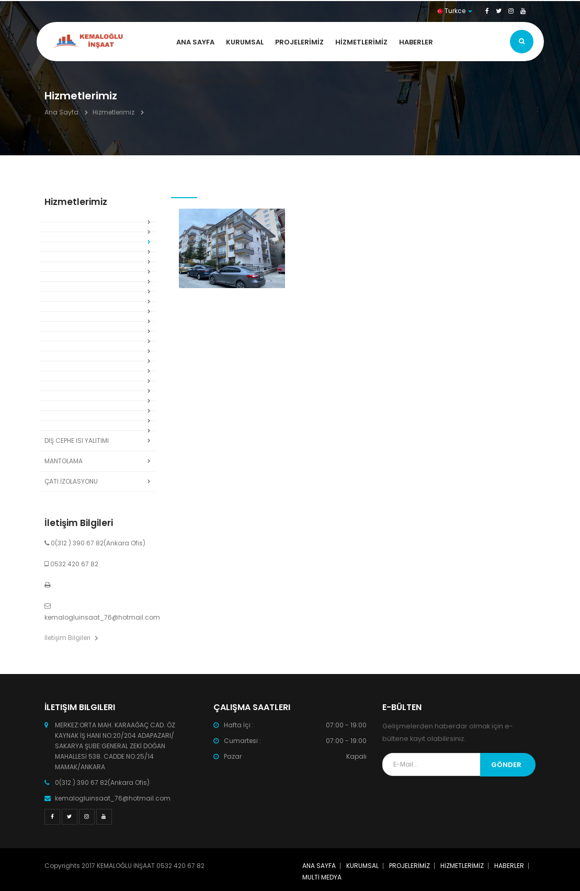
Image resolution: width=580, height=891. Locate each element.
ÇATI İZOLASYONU (71, 481)
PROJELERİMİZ (299, 42)
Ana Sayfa (61, 112)
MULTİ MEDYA (200, 81)
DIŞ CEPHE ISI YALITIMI (76, 440)
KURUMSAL (245, 42)
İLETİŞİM (249, 81)
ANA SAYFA (195, 42)
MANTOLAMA (63, 460)
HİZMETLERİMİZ (361, 42)
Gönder (506, 765)
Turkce (454, 10)
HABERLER (416, 42)
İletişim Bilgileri (71, 637)
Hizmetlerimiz (113, 112)
